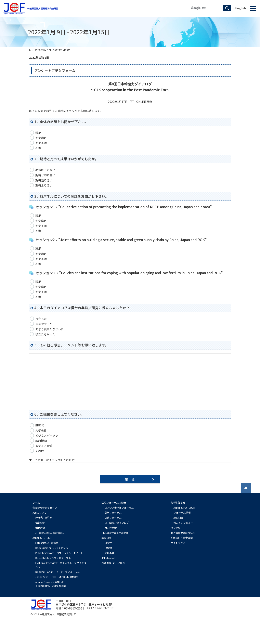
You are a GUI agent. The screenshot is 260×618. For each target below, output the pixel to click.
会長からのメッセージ (44, 508)
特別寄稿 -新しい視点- (114, 563)
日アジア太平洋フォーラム (119, 508)
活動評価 (40, 528)
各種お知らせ (178, 502)
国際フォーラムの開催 (114, 502)
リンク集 (175, 528)
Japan (185, 508)
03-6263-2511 (74, 608)
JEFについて (39, 512)
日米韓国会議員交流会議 (115, 533)
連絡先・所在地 (43, 517)
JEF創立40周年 (51, 533)
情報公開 (40, 523)
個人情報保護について (183, 533)
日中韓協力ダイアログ (116, 523)
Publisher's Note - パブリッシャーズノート (59, 553)
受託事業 (109, 553)
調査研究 (106, 538)
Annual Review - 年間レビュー (52, 584)
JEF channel (108, 558)
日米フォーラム (112, 512)
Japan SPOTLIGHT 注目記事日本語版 (56, 577)
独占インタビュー (183, 523)
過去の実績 (110, 528)
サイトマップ (178, 543)
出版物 (108, 548)
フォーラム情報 (182, 512)
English (240, 8)
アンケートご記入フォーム (54, 70)
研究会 (108, 543)
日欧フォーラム (112, 517)
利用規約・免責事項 (182, 538)
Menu (253, 8)
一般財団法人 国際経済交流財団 (58, 614)
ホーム (36, 502)
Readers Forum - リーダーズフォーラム (57, 572)
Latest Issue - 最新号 (46, 543)
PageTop (246, 488)
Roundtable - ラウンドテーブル (53, 558)
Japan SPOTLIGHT (43, 538)
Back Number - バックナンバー (52, 548)
